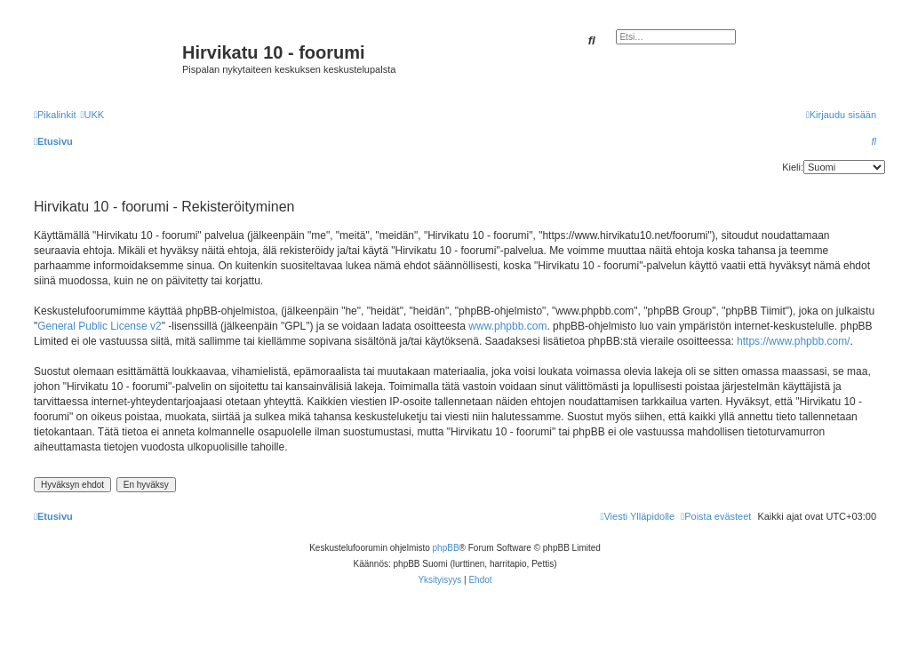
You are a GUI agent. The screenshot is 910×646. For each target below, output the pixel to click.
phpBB (446, 548)
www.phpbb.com (507, 326)
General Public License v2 (99, 326)
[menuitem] (92, 114)
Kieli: (792, 167)
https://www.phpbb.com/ (793, 341)
